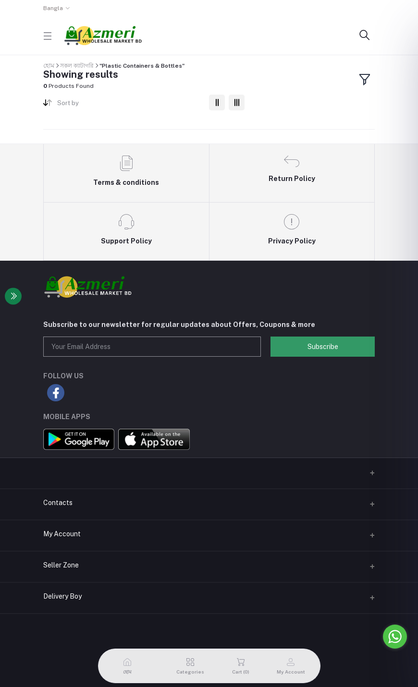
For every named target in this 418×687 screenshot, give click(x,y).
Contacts (58, 502)
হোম (48, 65)
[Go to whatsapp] (395, 637)
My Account (62, 534)
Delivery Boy (62, 596)
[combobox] (129, 105)
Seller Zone (61, 565)
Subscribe (322, 346)
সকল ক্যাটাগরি (77, 65)
